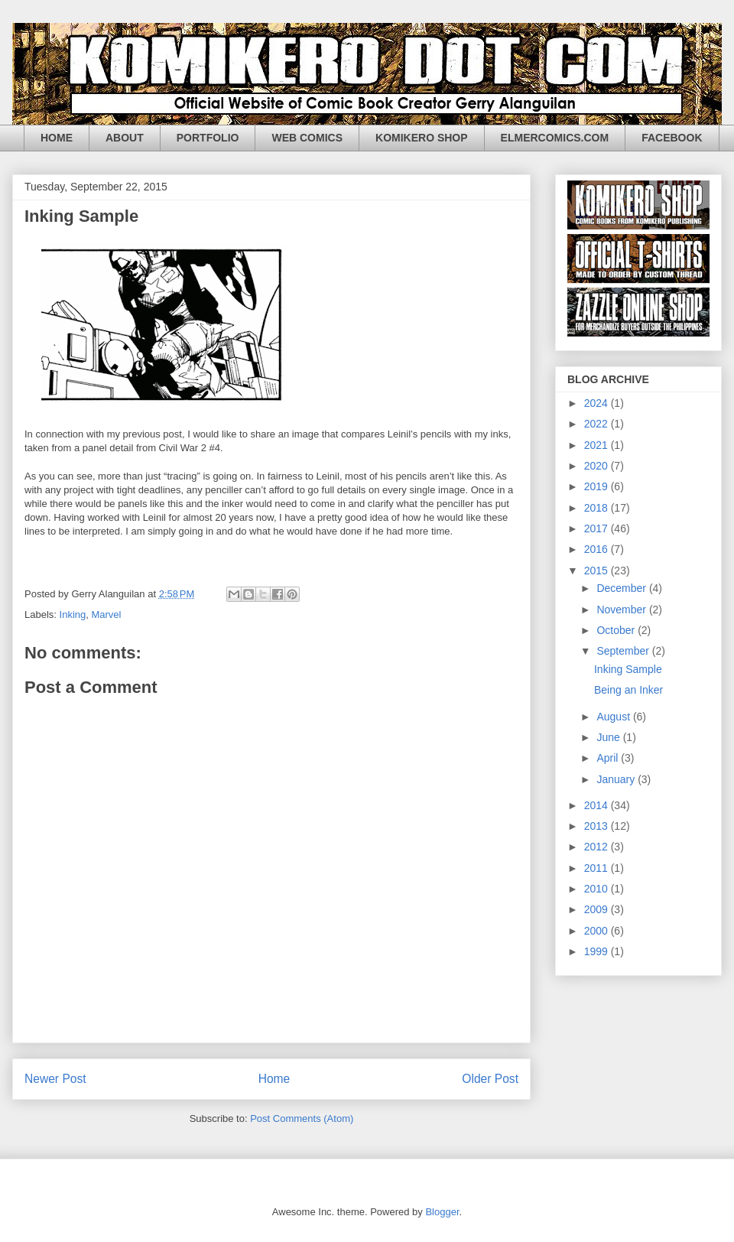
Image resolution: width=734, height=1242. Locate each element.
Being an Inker (628, 690)
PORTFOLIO (208, 138)
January (617, 779)
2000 (597, 931)
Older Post (490, 1078)
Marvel (106, 614)
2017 (597, 528)
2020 (597, 466)
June (609, 737)
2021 (597, 445)
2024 (597, 403)
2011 (597, 868)
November (622, 609)
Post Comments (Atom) (301, 1118)
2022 (597, 424)
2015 (597, 570)
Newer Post (55, 1078)
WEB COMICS (307, 138)
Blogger (442, 1212)
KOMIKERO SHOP (421, 138)
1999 (597, 951)
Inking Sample (628, 669)
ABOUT (125, 138)
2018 (597, 508)
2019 (597, 486)
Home (274, 1078)
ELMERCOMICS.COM (555, 138)
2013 (597, 826)
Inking (73, 614)
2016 (597, 549)
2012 (597, 846)
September (623, 651)
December (622, 588)
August (614, 716)
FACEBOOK (671, 138)
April (608, 758)
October (617, 630)
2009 (597, 909)
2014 (597, 805)
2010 (597, 889)
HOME (57, 138)
